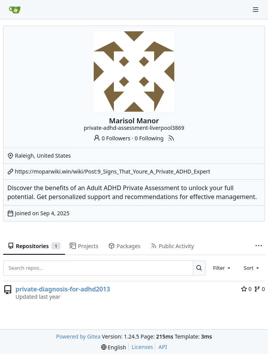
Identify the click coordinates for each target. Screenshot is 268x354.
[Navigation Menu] (256, 9)
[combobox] (222, 267)
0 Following (149, 138)
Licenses (142, 347)
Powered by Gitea (78, 336)
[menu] (113, 347)
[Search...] (199, 267)
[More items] (259, 246)
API (162, 347)
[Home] (15, 10)
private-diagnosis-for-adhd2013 (62, 289)
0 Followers (112, 138)
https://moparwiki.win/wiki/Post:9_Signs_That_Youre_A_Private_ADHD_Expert (112, 171)
